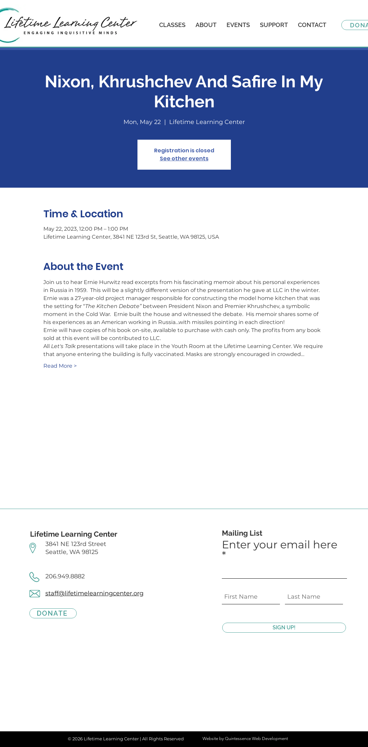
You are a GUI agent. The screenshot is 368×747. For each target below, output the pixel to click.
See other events (184, 158)
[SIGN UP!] (284, 628)
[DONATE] (53, 613)
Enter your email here (279, 545)
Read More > (60, 366)
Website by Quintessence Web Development (245, 738)
